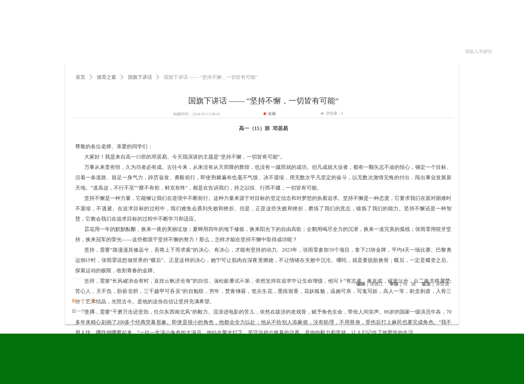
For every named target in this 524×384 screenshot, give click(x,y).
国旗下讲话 (140, 77)
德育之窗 (106, 77)
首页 (80, 77)
